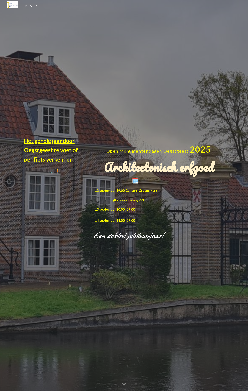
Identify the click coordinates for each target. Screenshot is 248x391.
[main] (55, 156)
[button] (124, 384)
